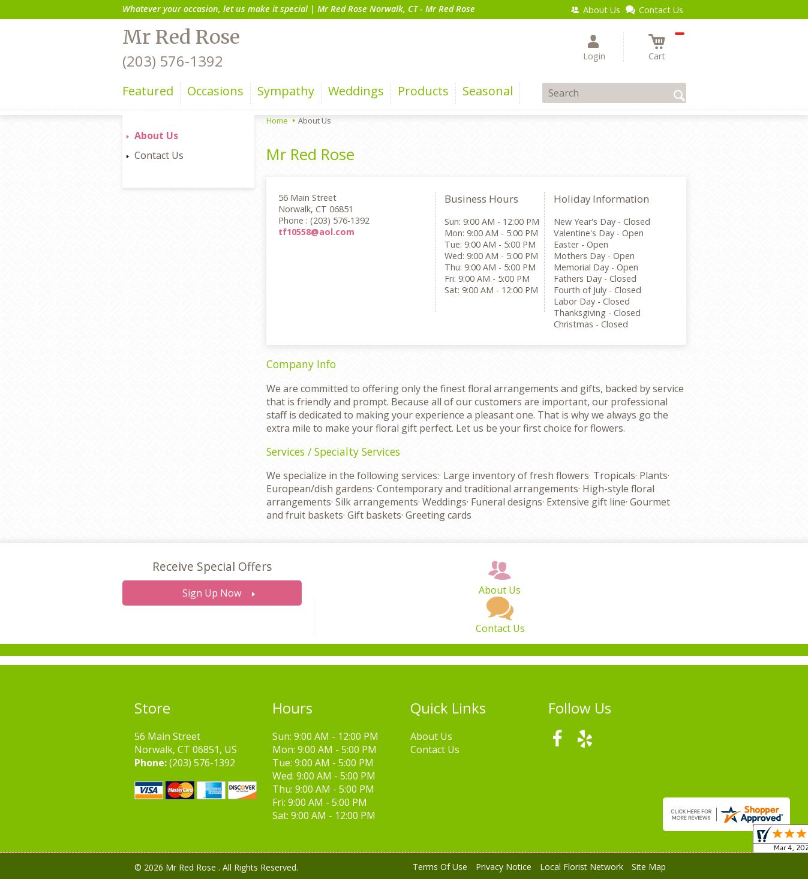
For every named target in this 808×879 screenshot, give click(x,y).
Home (277, 120)
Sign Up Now (211, 593)
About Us (156, 135)
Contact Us (159, 155)
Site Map (649, 866)
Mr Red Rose (181, 37)
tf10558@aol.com (316, 231)
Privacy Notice (503, 866)
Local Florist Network (581, 866)
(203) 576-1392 (172, 61)
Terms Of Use (440, 866)
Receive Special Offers (212, 566)
